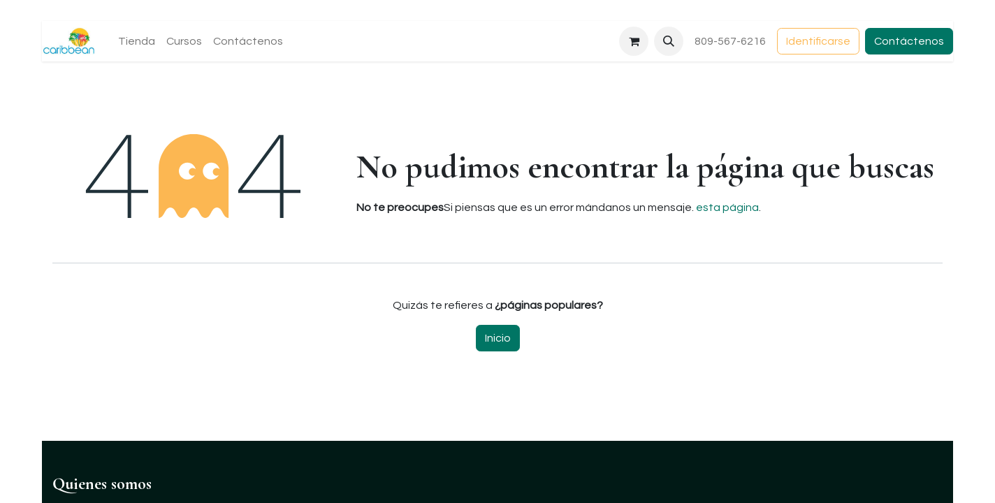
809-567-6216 (730, 41)
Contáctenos (909, 41)
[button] (668, 41)
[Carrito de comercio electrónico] (633, 41)
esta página (727, 207)
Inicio (498, 338)
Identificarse (818, 41)
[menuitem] (136, 41)
